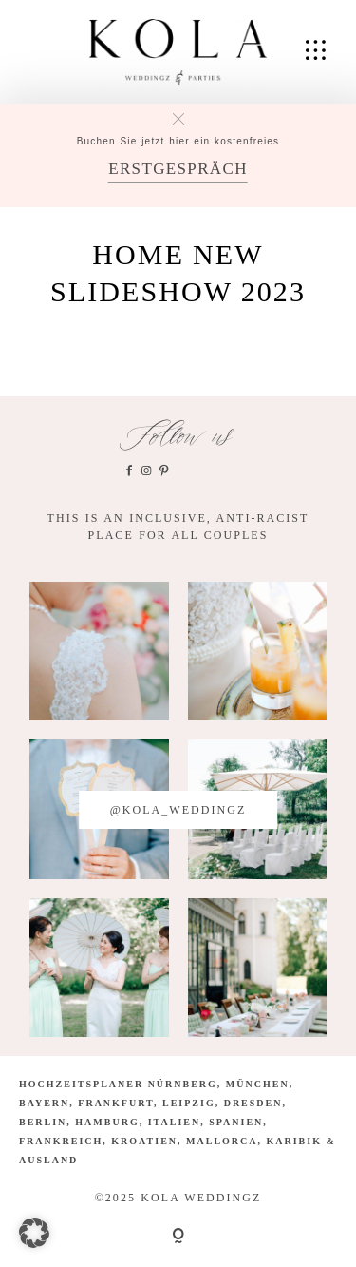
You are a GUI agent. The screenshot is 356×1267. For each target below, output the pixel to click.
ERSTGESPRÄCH (178, 169)
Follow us (178, 436)
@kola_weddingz (178, 809)
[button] (34, 1233)
